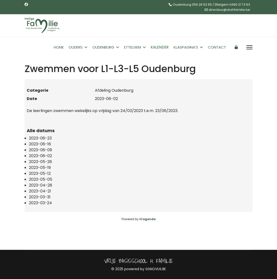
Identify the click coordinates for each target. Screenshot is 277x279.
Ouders (76, 47)
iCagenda (147, 219)
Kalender (160, 47)
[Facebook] (26, 4)
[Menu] (249, 47)
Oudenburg (103, 47)
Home (59, 47)
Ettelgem (132, 47)
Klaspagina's (186, 47)
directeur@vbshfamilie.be (229, 10)
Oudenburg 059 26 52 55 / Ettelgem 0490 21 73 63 (211, 4)
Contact (217, 47)
